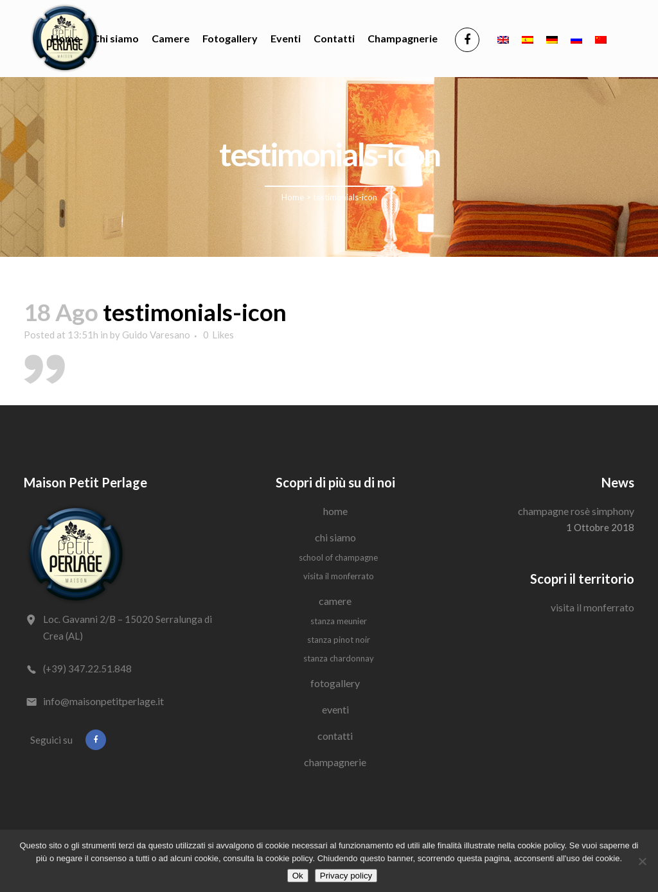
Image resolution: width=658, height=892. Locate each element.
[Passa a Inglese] (503, 38)
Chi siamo (335, 537)
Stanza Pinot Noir (338, 639)
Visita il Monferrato (338, 576)
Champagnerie (335, 762)
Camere (335, 601)
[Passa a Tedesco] (552, 38)
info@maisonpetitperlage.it (103, 701)
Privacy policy (346, 875)
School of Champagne (338, 557)
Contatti (335, 736)
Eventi (335, 709)
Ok (297, 875)
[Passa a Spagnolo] (527, 38)
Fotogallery (335, 683)
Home (292, 197)
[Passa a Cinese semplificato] (601, 38)
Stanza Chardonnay (338, 658)
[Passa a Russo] (576, 38)
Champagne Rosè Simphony (576, 511)
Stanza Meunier (338, 621)
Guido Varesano (156, 334)
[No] (642, 861)
